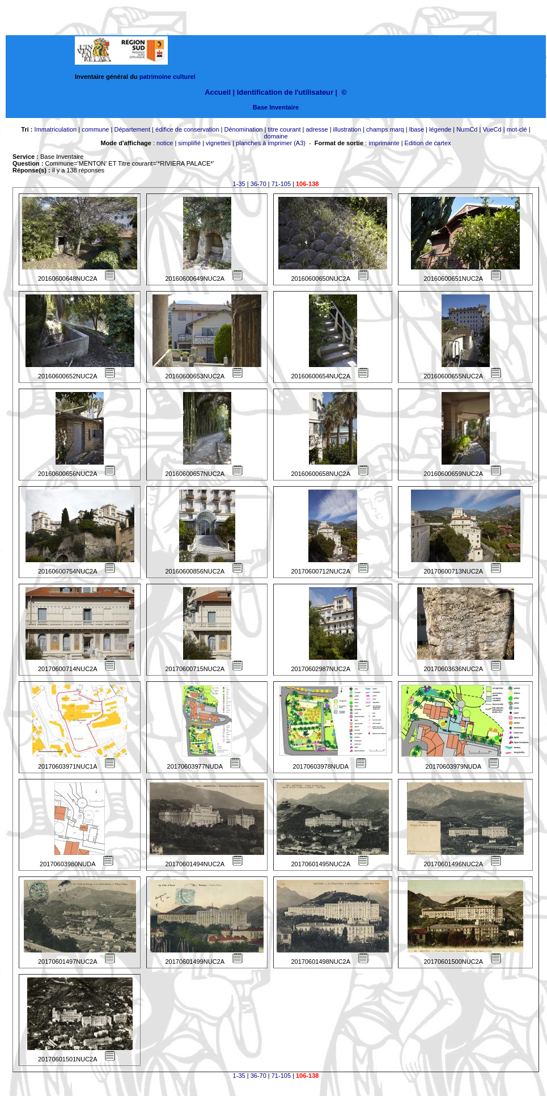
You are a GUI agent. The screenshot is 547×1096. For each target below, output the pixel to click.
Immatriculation (56, 129)
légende (440, 129)
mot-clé (517, 129)
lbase (416, 129)
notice (164, 143)
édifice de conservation (187, 129)
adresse (317, 129)
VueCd (491, 129)
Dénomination (243, 129)
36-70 (258, 183)
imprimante (383, 143)
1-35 (239, 183)
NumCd (466, 129)
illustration (347, 129)
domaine (275, 136)
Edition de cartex (428, 143)
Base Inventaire (276, 107)
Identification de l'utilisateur (285, 92)
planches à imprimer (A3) (271, 143)
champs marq (385, 129)
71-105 (281, 183)
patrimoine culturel (167, 76)
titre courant (284, 129)
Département (132, 129)
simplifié (189, 143)
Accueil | (220, 92)
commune (95, 129)
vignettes (218, 143)
